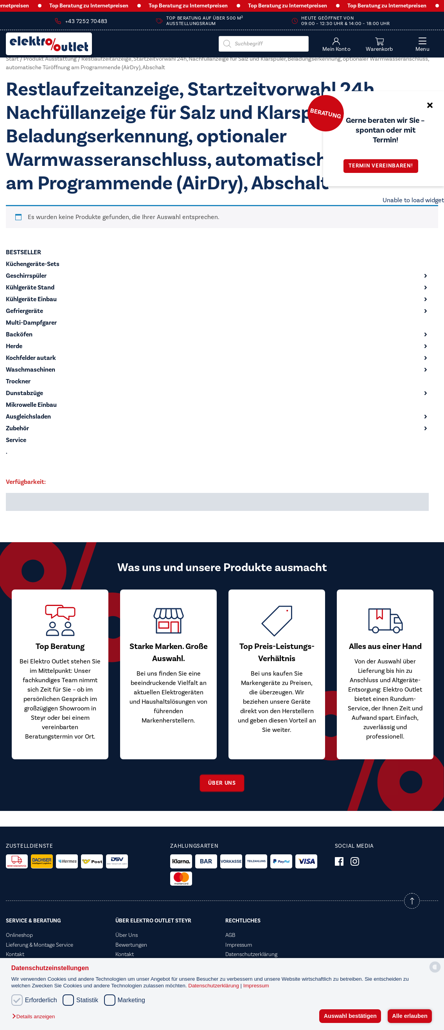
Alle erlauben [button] (409, 1016)
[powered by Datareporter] (435, 972)
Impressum (256, 986)
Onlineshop (19, 935)
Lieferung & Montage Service (39, 945)
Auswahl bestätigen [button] (350, 1016)
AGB (230, 935)
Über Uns (126, 935)
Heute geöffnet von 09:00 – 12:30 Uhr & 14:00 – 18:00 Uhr (345, 21)
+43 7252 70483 (86, 21)
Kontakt (15, 954)
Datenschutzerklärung (214, 986)
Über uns (222, 783)
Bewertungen (131, 945)
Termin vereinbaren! (383, 165)
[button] (35, 1017)
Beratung (325, 113)
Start (12, 59)
